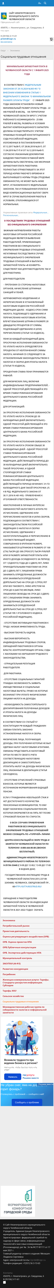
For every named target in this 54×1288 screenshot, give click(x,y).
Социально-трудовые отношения (21, 1001)
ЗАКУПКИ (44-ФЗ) (12, 963)
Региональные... (11, 215)
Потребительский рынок (16, 925)
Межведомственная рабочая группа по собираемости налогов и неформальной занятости (25, 1010)
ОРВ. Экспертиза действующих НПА (22, 952)
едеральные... (42, 212)
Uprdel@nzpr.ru (38, 1260)
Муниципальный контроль (17, 958)
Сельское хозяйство (13, 996)
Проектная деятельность (16, 931)
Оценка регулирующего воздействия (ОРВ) (26, 936)
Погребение (9, 974)
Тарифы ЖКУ (10, 990)
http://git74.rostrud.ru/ (28, 886)
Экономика (15, 50)
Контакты (7, 1272)
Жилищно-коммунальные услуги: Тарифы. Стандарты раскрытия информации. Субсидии (26, 982)
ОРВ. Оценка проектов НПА (17, 942)
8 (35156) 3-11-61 (9, 36)
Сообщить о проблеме (27, 1102)
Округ (3, 50)
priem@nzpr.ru (8, 38)
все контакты (6, 41)
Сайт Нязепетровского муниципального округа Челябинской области (20, 16)
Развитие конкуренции (15, 969)
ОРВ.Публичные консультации (19, 947)
